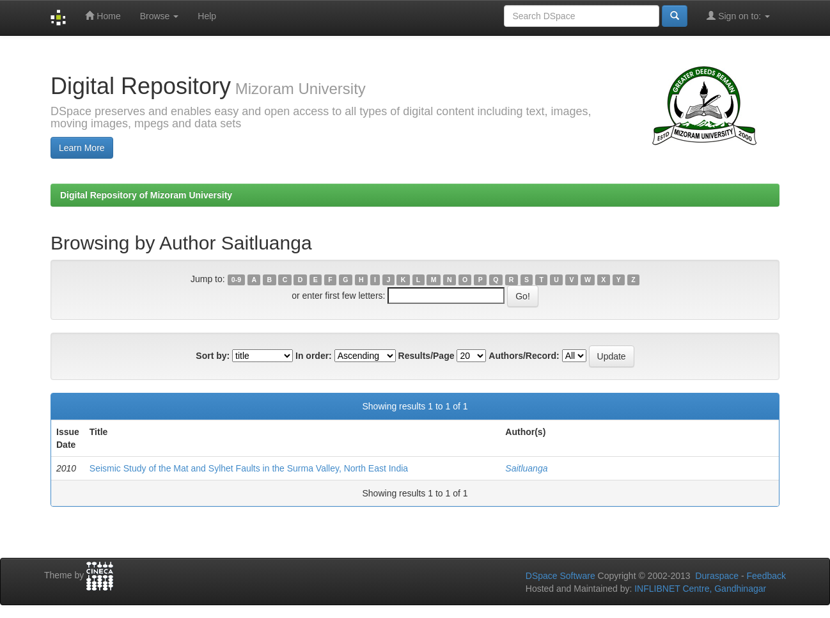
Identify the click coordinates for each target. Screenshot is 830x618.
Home (102, 15)
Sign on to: (738, 15)
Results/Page (426, 356)
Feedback (766, 576)
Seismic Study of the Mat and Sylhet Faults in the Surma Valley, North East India (249, 468)
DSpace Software (560, 576)
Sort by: (213, 356)
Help (207, 16)
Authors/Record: (524, 356)
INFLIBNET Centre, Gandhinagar (699, 588)
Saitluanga (526, 468)
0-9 (236, 279)
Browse (159, 16)
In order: (313, 356)
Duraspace (717, 576)
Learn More (82, 148)
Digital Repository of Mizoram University (146, 195)
